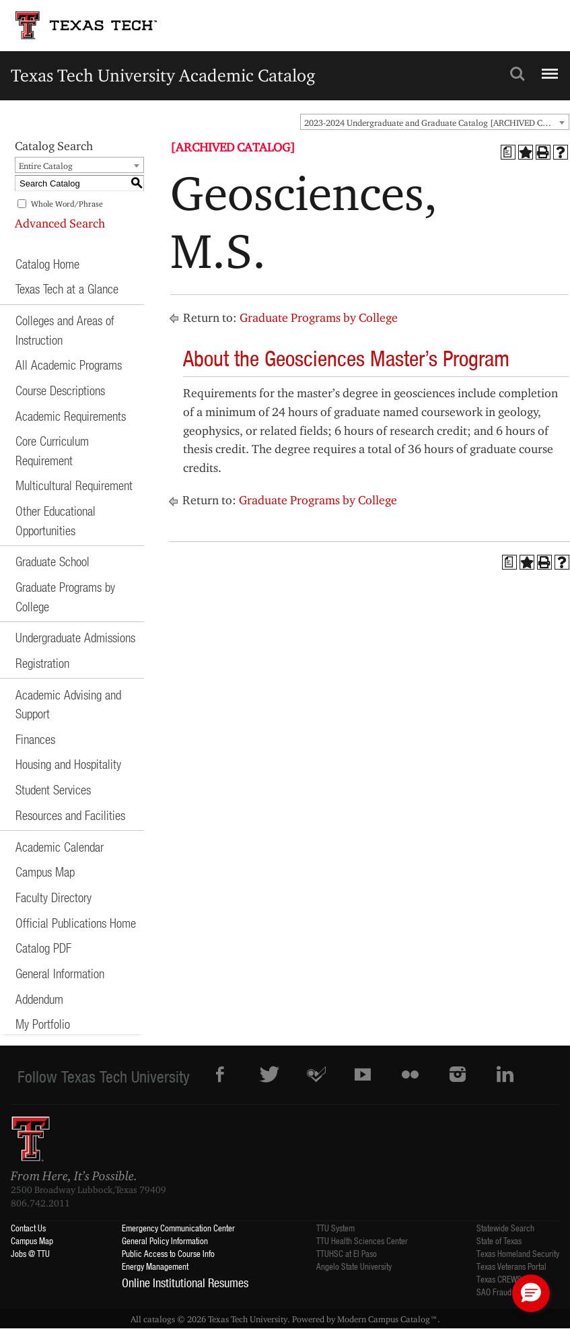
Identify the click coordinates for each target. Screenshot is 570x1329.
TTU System (335, 1227)
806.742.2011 (40, 1203)
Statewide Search (505, 1227)
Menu (548, 68)
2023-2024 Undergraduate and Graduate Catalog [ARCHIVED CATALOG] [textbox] (436, 122)
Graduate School (52, 561)
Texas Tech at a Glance (66, 288)
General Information (59, 973)
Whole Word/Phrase (67, 204)
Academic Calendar (59, 846)
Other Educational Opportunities (55, 520)
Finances (35, 739)
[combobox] (434, 122)
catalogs (159, 1319)
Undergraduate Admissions (75, 637)
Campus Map (45, 871)
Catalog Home (47, 263)
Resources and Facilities (70, 815)
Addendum (39, 999)
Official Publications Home (75, 922)
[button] (531, 1293)
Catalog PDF (43, 947)
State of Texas (499, 1240)
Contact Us (28, 1227)
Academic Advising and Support (68, 704)
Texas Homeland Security (517, 1253)
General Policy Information (165, 1240)
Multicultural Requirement (74, 485)
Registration (42, 663)
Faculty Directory (53, 897)
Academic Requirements (70, 415)
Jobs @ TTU (30, 1253)
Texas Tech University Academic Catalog (163, 75)
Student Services (53, 789)
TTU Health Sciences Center (362, 1240)
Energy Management (155, 1266)
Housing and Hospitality (68, 764)
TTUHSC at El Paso (346, 1253)
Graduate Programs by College (65, 596)
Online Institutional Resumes (185, 1282)
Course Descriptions (60, 390)
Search (517, 74)
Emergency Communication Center (178, 1227)
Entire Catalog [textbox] (46, 165)
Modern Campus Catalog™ (387, 1319)
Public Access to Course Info (168, 1253)
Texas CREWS (499, 1279)
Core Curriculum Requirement (52, 450)
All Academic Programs (68, 364)
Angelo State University (354, 1266)
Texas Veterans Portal (511, 1266)
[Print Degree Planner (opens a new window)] (508, 152)
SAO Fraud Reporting (510, 1291)
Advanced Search (60, 223)
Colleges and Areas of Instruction (64, 329)
